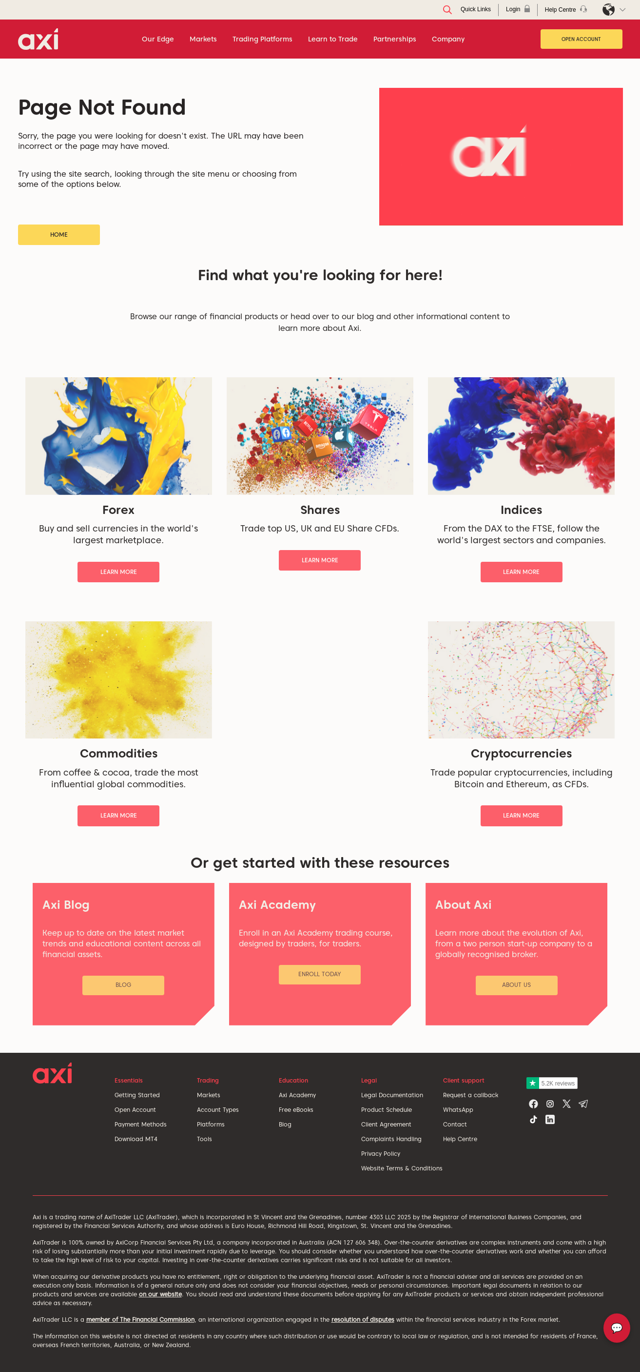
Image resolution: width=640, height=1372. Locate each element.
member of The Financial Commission (140, 1319)
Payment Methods (141, 1124)
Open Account (581, 39)
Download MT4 (136, 1139)
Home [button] (59, 234)
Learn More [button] (118, 571)
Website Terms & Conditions (402, 1168)
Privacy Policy (380, 1153)
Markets (208, 1095)
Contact (455, 1124)
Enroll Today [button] (319, 974)
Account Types (218, 1109)
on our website (160, 1294)
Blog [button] (123, 984)
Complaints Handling (391, 1139)
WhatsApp (458, 1109)
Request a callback (470, 1095)
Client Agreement (386, 1124)
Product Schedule (386, 1109)
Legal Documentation (392, 1095)
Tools (204, 1139)
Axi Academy (297, 1095)
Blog (285, 1124)
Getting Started (137, 1095)
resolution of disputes (362, 1319)
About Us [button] (516, 984)
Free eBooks (296, 1109)
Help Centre (460, 1139)
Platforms (211, 1124)
